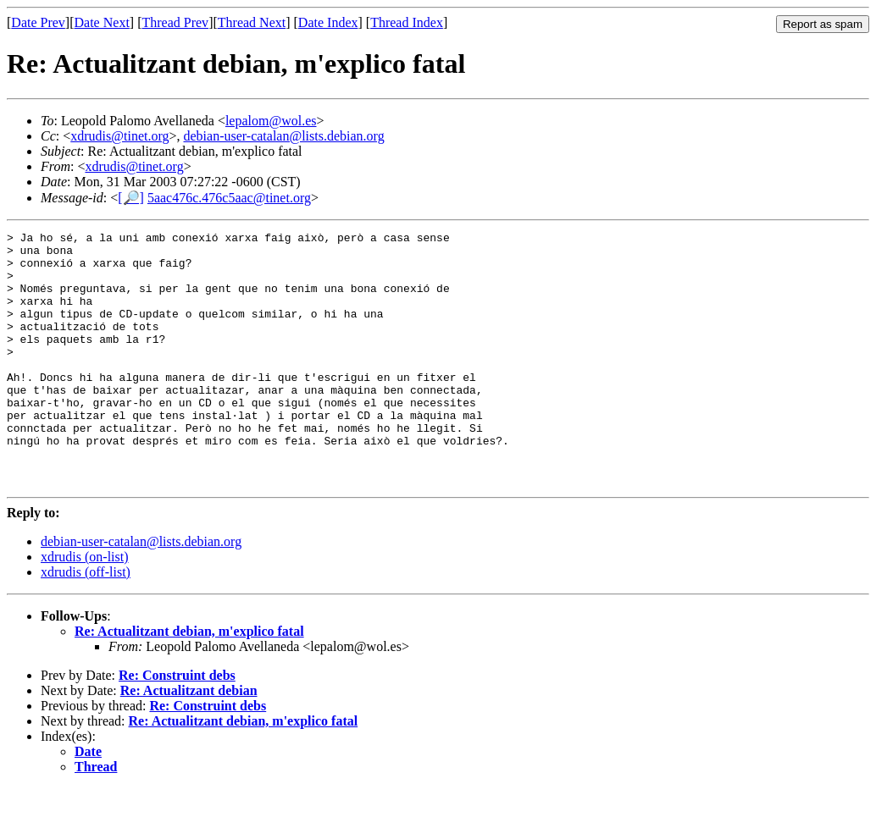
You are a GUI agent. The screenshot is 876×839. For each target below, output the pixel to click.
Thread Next (252, 22)
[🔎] (131, 197)
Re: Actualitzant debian (189, 741)
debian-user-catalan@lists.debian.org (284, 136)
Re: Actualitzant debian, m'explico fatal (189, 682)
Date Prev (38, 22)
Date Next (102, 22)
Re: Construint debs (177, 726)
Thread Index (406, 22)
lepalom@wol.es (271, 120)
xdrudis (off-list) (85, 622)
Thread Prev (174, 22)
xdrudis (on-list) (85, 607)
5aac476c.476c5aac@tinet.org (229, 197)
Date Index (328, 22)
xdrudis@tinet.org (119, 136)
